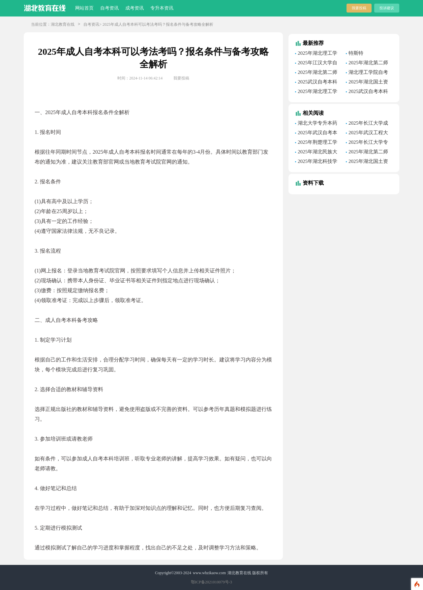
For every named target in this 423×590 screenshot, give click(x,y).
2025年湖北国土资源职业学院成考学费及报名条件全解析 (368, 162)
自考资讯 (109, 8)
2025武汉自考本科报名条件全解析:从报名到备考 (318, 82)
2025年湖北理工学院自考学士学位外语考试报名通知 (317, 54)
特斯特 (355, 53)
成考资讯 (134, 8)
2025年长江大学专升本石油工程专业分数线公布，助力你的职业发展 (368, 143)
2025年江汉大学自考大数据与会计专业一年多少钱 (317, 63)
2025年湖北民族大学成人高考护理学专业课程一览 (317, 152)
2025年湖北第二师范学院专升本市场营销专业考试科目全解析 (368, 152)
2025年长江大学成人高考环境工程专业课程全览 (368, 124)
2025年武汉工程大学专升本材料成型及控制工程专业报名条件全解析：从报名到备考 (368, 133)
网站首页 (84, 8)
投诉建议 (386, 8)
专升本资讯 (161, 8)
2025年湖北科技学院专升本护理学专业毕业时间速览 (317, 162)
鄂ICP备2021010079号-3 (211, 582)
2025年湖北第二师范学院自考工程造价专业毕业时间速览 (368, 63)
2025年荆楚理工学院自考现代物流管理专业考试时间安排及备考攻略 (317, 143)
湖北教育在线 (63, 24)
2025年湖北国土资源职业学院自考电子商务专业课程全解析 (368, 82)
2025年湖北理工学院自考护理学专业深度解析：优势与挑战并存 (317, 92)
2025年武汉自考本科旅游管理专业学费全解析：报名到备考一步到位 (317, 133)
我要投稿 (359, 8)
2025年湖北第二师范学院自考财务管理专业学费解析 (317, 73)
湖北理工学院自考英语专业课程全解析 (368, 73)
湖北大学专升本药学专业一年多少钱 (316, 124)
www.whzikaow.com (209, 573)
